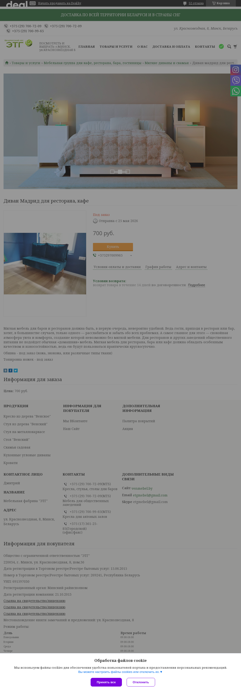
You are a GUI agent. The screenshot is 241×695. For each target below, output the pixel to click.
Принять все (106, 682)
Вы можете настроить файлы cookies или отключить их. (119, 672)
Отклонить (141, 682)
